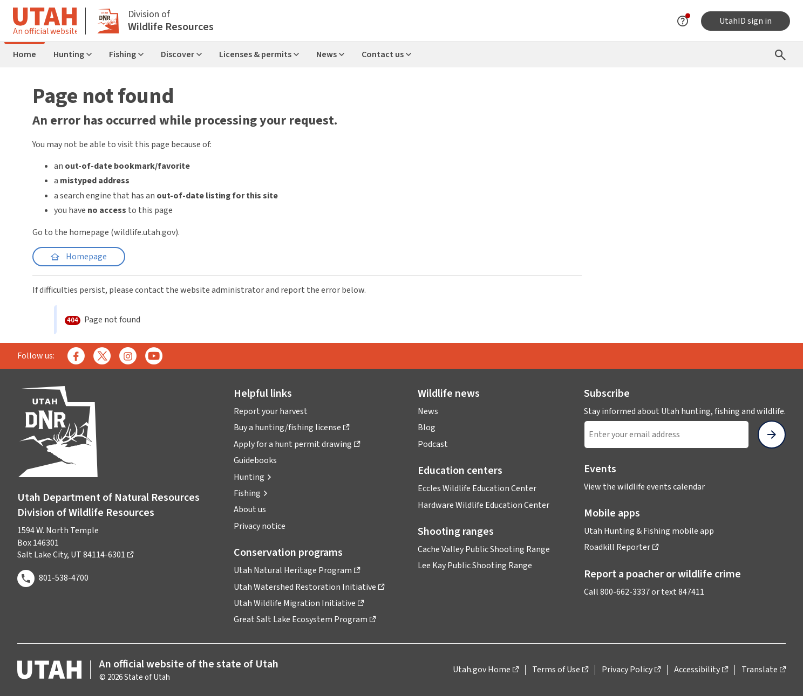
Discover (181, 54)
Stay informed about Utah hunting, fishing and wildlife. (685, 411)
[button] (253, 477)
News (330, 54)
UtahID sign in (745, 21)
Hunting (72, 54)
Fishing (126, 54)
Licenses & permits (259, 54)
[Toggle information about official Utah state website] (45, 21)
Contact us (386, 54)
